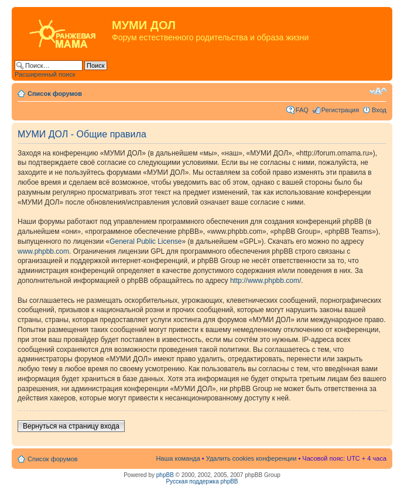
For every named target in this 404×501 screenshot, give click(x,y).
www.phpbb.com (43, 251)
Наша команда (178, 458)
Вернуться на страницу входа (71, 426)
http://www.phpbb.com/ (265, 281)
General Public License (145, 241)
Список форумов (55, 93)
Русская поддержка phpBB (202, 481)
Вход (379, 109)
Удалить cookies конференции (251, 458)
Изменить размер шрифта (377, 91)
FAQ (302, 109)
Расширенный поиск (45, 74)
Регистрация (340, 109)
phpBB (165, 475)
